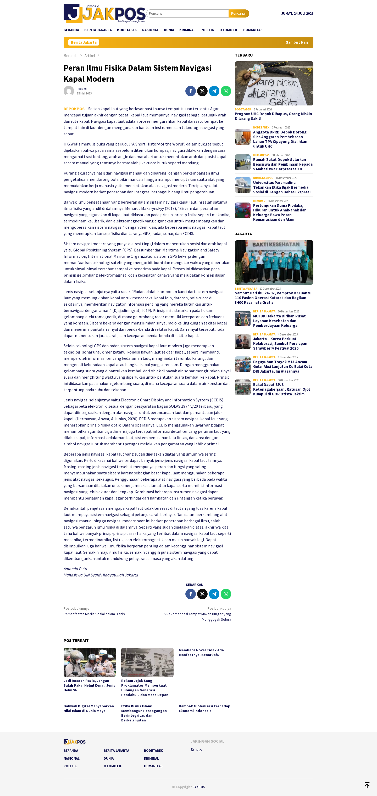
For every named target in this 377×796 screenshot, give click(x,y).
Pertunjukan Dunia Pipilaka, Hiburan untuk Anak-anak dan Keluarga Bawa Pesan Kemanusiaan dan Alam (280, 212)
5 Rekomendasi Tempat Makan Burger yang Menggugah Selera (191, 614)
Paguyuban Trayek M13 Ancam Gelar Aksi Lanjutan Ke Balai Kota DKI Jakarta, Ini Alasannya (282, 367)
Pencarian (239, 13)
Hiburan (259, 201)
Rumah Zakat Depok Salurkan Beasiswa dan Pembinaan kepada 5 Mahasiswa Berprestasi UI (283, 164)
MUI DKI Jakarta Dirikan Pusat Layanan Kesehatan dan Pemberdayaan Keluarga (279, 321)
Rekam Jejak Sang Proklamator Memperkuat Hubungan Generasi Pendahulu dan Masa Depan (144, 687)
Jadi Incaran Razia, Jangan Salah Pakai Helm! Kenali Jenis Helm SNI (89, 685)
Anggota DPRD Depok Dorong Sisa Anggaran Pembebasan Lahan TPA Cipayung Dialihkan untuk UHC (280, 139)
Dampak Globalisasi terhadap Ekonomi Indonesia (204, 708)
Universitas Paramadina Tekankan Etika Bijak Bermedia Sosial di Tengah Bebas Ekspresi (282, 187)
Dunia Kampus (263, 178)
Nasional (72, 758)
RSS (196, 750)
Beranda (71, 750)
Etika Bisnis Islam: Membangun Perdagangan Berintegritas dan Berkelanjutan (144, 713)
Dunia (109, 758)
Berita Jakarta (246, 288)
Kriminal (151, 758)
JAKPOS (199, 787)
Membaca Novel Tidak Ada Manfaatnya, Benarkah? (201, 652)
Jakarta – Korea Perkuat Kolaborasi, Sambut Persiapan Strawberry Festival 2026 (280, 344)
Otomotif (113, 766)
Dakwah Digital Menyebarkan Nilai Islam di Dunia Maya (89, 708)
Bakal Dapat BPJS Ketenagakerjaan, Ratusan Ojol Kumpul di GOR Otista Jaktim (281, 389)
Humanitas (261, 155)
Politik (70, 766)
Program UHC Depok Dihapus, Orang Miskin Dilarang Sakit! (273, 116)
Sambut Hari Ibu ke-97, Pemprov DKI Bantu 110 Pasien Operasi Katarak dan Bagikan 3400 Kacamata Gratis (273, 298)
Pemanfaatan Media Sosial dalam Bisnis (104, 611)
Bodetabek (243, 109)
